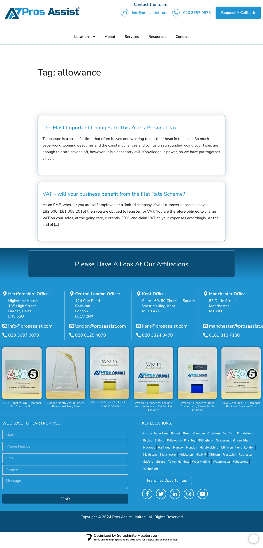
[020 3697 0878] (4, 335)
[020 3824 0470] (138, 335)
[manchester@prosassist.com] (205, 326)
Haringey (164, 447)
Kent (238, 447)
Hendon (191, 447)
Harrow (178, 447)
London (249, 447)
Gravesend (223, 440)
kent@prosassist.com (164, 326)
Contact (182, 36)
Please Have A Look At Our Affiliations (131, 264)
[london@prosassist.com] (71, 326)
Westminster (221, 462)
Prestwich (229, 455)
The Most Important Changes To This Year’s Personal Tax (110, 127)
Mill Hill (200, 455)
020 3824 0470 (157, 335)
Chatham (213, 433)
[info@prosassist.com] (4, 326)
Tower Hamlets (178, 462)
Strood (161, 462)
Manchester (168, 455)
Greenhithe (240, 440)
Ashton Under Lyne (155, 433)
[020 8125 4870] (71, 335)
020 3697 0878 (197, 12)
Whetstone (240, 462)
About (110, 36)
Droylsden (244, 433)
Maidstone (150, 455)
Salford (148, 462)
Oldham (214, 455)
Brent (187, 433)
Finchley (189, 440)
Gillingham (205, 440)
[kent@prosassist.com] (138, 326)
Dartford (228, 433)
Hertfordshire (209, 447)
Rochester (245, 455)
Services (132, 36)
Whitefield (150, 469)
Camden (199, 433)
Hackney (149, 447)
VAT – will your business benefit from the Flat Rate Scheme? (114, 194)
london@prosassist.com (100, 326)
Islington (227, 447)
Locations (84, 36)
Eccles (147, 440)
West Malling (201, 462)
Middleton (186, 455)
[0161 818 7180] (205, 335)
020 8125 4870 (90, 335)
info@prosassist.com (149, 12)
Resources (157, 36)
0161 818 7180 (224, 335)
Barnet (175, 433)
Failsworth (174, 440)
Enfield (159, 440)
